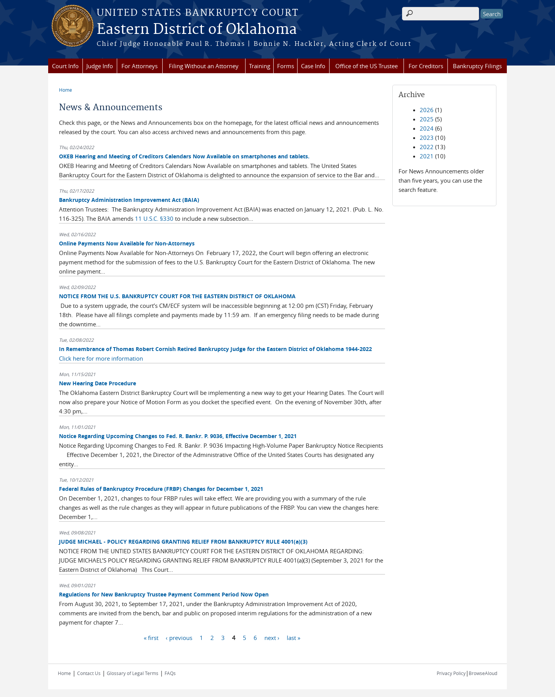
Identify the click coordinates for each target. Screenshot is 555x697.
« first (151, 637)
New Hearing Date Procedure (97, 383)
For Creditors (426, 66)
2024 (427, 128)
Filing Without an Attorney (204, 66)
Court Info (65, 66)
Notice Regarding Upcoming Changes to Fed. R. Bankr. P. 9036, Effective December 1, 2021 (178, 436)
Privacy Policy (451, 673)
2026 (427, 110)
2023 (427, 137)
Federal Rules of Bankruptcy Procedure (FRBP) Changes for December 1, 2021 (161, 488)
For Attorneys (139, 66)
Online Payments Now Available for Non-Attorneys (127, 243)
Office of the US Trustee (366, 66)
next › (271, 637)
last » (293, 637)
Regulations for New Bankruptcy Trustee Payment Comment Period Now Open (164, 594)
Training (259, 66)
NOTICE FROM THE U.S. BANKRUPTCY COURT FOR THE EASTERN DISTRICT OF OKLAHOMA (177, 296)
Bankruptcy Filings (477, 66)
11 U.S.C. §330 (155, 218)
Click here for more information (101, 358)
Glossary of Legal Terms (132, 673)
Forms (285, 66)
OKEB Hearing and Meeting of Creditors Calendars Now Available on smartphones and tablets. (184, 156)
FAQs (170, 673)
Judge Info (99, 66)
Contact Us (89, 673)
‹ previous (179, 637)
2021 (427, 156)
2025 (427, 119)
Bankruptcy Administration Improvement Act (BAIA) (129, 199)
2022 (427, 147)
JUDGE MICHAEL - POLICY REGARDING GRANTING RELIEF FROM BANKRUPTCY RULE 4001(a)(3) (183, 541)
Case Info (313, 66)
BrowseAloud (483, 673)
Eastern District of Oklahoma (197, 30)
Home (65, 90)
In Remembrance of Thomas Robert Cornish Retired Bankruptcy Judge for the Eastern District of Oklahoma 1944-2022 (215, 349)
